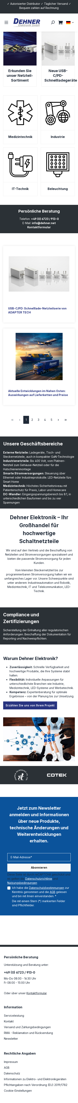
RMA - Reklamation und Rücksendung (28, 1033)
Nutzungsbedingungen (22, 882)
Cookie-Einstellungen (18, 1090)
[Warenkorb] (60, 22)
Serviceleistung (14, 1015)
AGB (52, 892)
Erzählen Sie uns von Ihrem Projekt (30, 705)
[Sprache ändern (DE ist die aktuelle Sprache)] (70, 22)
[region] (39, 775)
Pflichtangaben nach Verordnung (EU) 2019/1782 (35, 1085)
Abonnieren (39, 867)
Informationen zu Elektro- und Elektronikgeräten (35, 1079)
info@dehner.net (44, 223)
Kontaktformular (39, 227)
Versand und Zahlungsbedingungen (27, 1027)
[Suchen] (52, 22)
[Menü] (6, 22)
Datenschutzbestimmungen (46, 887)
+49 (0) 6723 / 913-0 (45, 219)
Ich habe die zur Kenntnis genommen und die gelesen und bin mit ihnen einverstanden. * (40, 892)
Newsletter (11, 1038)
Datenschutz (12, 1073)
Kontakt (9, 1021)
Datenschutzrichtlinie (38, 878)
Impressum (11, 1062)
